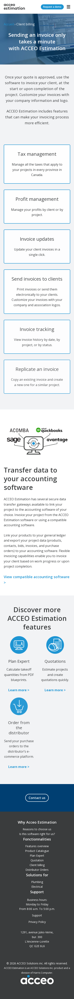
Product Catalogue (37, 851)
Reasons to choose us (37, 829)
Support (37, 915)
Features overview (37, 846)
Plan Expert (37, 855)
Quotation (37, 860)
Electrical (37, 886)
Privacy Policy (37, 922)
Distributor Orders (37, 870)
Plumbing (37, 882)
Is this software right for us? (37, 834)
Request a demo (52, 6)
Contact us (37, 798)
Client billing (37, 865)
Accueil (9, 24)
